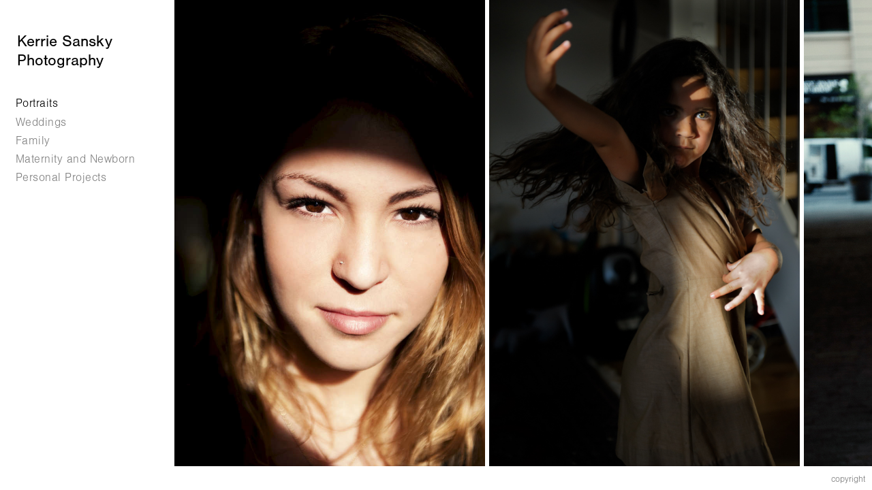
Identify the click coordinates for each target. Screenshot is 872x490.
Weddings (41, 122)
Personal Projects (69, 177)
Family (33, 140)
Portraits (37, 103)
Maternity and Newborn (76, 158)
